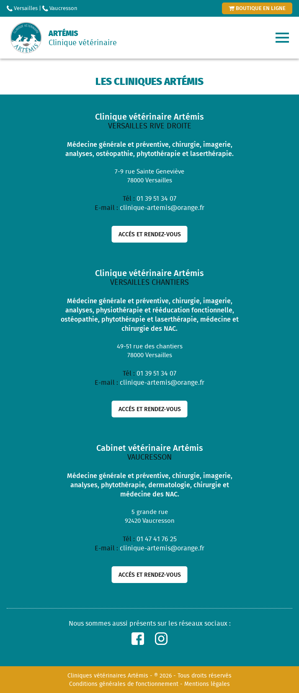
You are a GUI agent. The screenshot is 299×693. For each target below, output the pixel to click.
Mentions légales (207, 684)
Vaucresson (59, 8)
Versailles (22, 8)
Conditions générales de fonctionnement (123, 684)
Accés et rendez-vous (150, 234)
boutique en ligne (257, 8)
